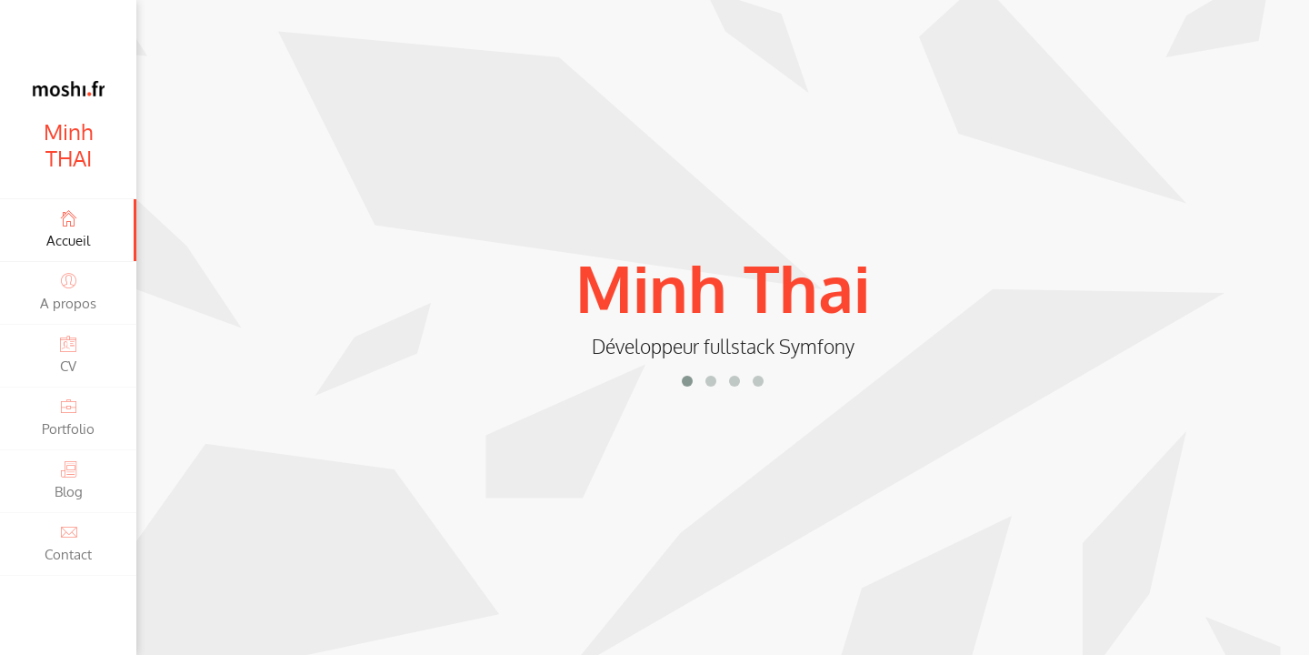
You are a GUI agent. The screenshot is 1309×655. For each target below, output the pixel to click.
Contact (68, 542)
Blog (68, 479)
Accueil (68, 228)
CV (68, 354)
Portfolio (68, 417)
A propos (68, 291)
